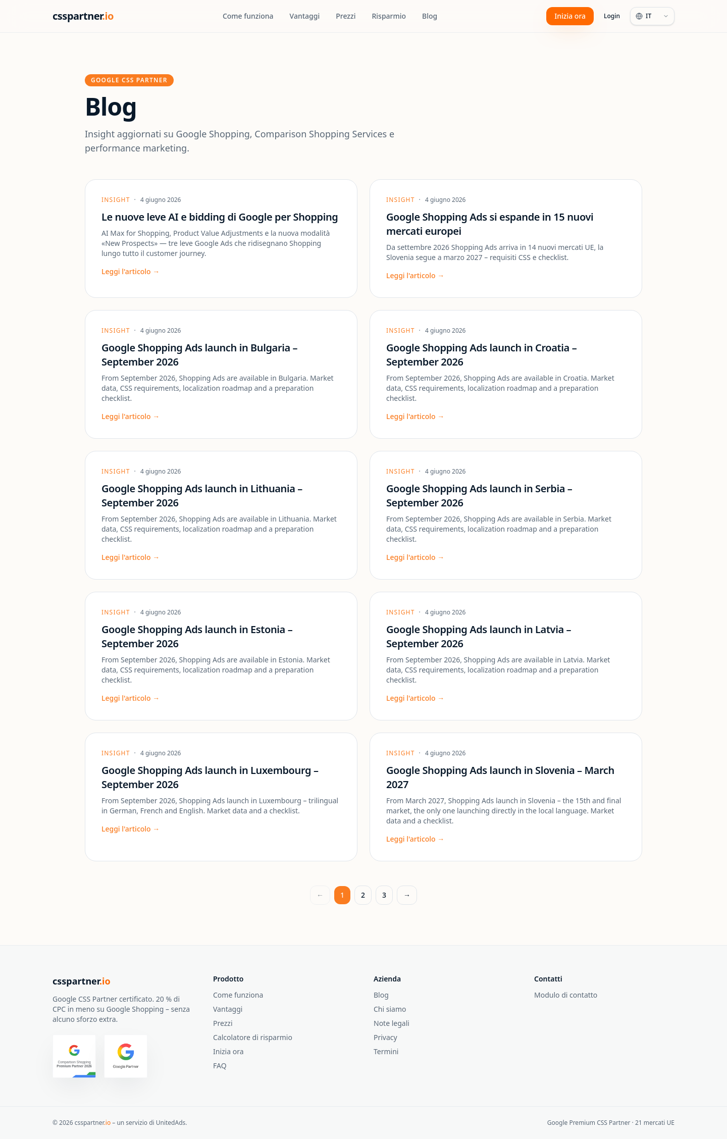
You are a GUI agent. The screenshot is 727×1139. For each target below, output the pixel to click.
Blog (429, 16)
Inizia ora (570, 16)
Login (612, 16)
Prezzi (345, 16)
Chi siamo (390, 1009)
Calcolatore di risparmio (252, 1037)
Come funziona (248, 16)
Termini (386, 1051)
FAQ (220, 1065)
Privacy (385, 1037)
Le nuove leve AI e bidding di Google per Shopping (219, 217)
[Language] (652, 16)
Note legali (391, 1023)
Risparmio (389, 16)
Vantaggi (305, 16)
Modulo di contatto (565, 995)
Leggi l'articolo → (130, 271)
